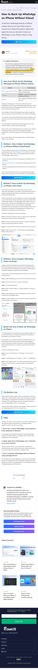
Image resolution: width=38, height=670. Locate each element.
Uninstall (7, 657)
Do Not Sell (25, 657)
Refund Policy (12, 657)
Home (4, 10)
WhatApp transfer (20, 152)
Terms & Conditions (19, 657)
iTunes (5, 95)
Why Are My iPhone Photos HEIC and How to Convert (27, 566)
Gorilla (7, 51)
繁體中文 (22, 8)
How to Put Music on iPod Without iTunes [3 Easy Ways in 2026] (9, 567)
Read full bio (11, 503)
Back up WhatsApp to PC (9, 163)
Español (27, 8)
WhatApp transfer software (10, 91)
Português (33, 8)
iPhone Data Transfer (14, 10)
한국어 (17, 8)
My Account (30, 657)
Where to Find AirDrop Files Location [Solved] (26, 595)
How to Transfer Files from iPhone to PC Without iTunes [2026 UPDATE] (9, 596)
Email (4, 99)
